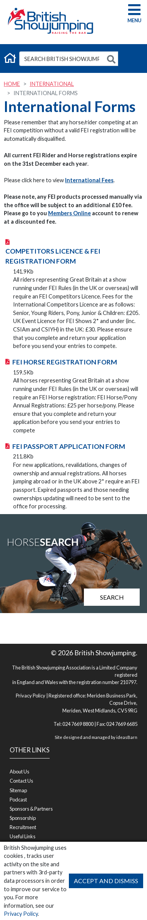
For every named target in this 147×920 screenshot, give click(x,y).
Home (12, 84)
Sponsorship (23, 818)
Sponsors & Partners (31, 809)
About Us (19, 771)
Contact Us (21, 781)
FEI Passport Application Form (68, 446)
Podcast (18, 799)
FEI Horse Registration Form (64, 362)
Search (112, 597)
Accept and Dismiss (106, 880)
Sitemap (18, 790)
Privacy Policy (21, 913)
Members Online (69, 213)
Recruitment (23, 827)
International (52, 84)
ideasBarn (126, 737)
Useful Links (22, 836)
